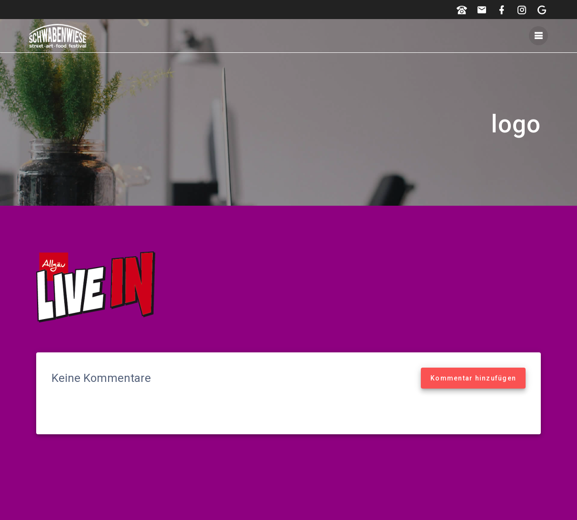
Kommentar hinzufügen (473, 378)
